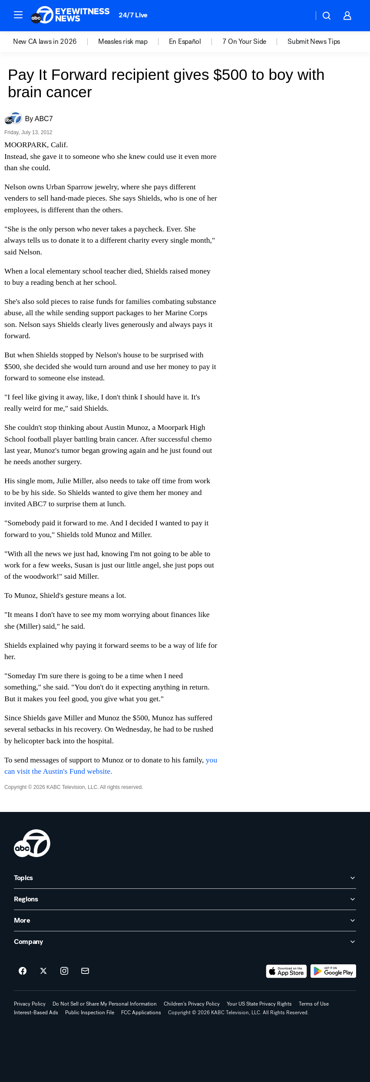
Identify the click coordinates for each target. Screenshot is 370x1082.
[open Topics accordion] (185, 877)
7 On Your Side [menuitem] (244, 42)
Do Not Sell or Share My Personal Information (105, 1003)
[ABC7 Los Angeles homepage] (70, 15)
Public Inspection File (89, 1012)
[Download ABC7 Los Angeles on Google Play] (333, 971)
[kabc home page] (32, 843)
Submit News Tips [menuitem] (313, 42)
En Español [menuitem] (185, 42)
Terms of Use (314, 1003)
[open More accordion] (185, 920)
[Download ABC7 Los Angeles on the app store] (286, 971)
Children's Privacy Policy (192, 1003)
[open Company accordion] (185, 941)
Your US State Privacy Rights (259, 1003)
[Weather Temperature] (300, 15)
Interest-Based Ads (36, 1012)
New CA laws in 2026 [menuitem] (45, 42)
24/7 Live (133, 15)
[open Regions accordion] (185, 899)
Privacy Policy (30, 1003)
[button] (18, 14)
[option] (55, 42)
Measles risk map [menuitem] (123, 42)
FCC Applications (141, 1012)
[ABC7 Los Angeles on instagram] (64, 971)
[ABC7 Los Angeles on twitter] (43, 971)
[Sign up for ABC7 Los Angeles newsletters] (85, 971)
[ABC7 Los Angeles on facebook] (22, 971)
